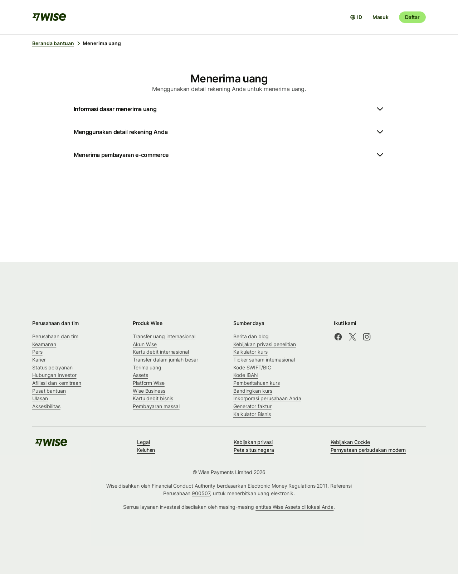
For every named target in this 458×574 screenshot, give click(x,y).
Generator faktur (252, 406)
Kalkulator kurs (250, 352)
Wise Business (149, 391)
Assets (140, 375)
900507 (201, 493)
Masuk (380, 17)
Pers (37, 352)
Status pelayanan (52, 367)
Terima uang (147, 367)
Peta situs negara (254, 450)
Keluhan (146, 450)
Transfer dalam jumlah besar (165, 360)
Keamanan (44, 344)
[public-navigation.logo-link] (51, 445)
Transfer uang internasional (164, 336)
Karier (39, 360)
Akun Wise (145, 344)
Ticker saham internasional (264, 360)
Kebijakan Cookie (350, 442)
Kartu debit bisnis (153, 398)
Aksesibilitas (46, 406)
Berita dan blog (251, 336)
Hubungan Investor (54, 375)
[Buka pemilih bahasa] (356, 17)
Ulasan (40, 398)
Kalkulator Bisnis (252, 414)
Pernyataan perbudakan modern (368, 450)
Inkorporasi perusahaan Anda (267, 398)
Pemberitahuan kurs (256, 383)
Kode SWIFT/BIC (252, 367)
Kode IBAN (245, 375)
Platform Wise (149, 383)
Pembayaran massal (156, 406)
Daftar (412, 17)
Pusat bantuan (49, 391)
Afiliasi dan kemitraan (56, 383)
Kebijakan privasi (253, 442)
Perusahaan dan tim (55, 336)
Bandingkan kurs (252, 391)
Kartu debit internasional (161, 352)
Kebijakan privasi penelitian (264, 344)
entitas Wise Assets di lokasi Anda (294, 507)
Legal (143, 442)
